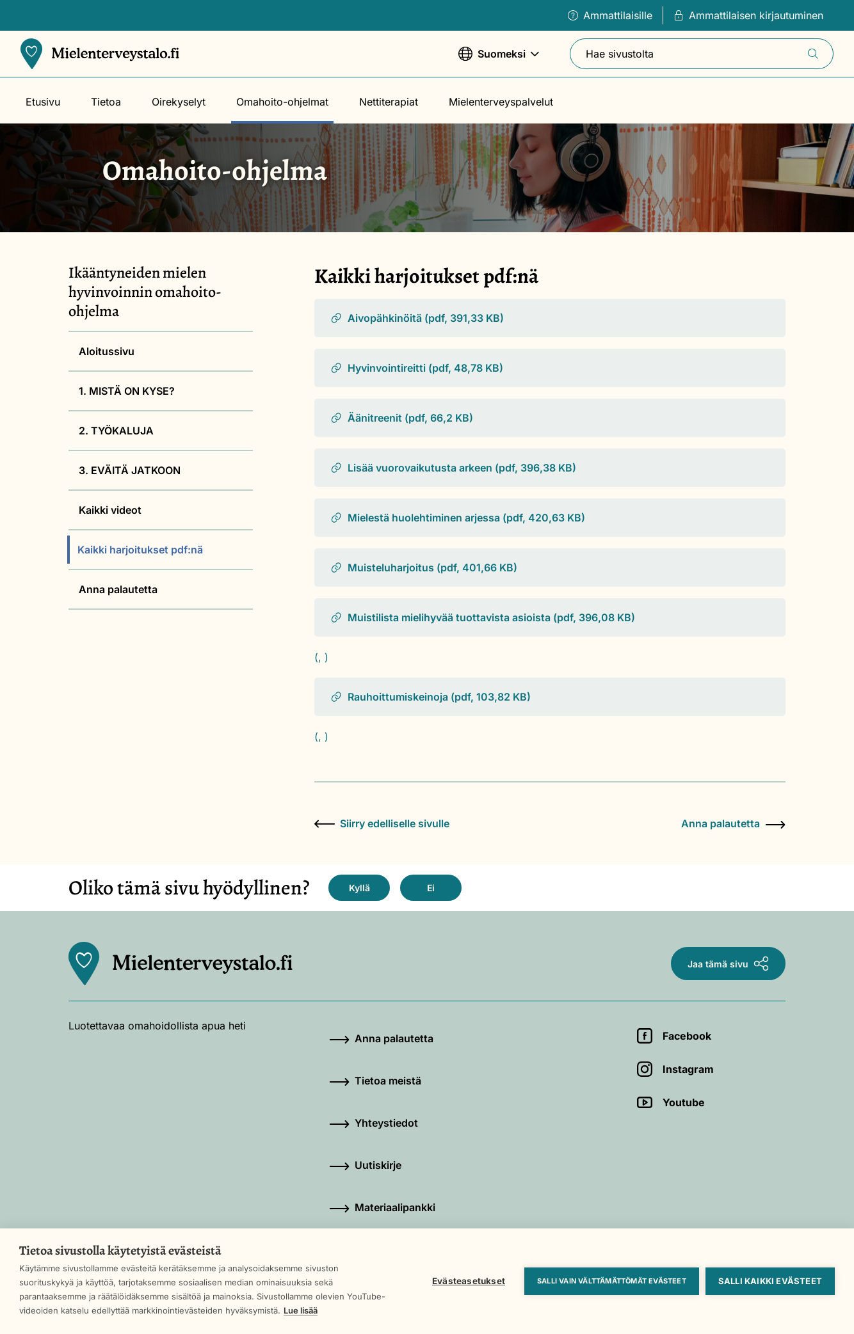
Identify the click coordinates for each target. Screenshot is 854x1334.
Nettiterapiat (388, 101)
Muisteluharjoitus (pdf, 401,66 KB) (423, 567)
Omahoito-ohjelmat (282, 101)
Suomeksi (498, 60)
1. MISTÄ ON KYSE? (127, 391)
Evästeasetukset (468, 1281)
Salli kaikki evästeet (770, 1281)
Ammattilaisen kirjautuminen (748, 15)
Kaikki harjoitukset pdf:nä (140, 549)
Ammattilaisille (610, 15)
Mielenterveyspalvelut (501, 101)
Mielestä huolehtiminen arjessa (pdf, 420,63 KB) (457, 517)
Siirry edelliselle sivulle (381, 823)
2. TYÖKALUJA (116, 430)
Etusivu (43, 101)
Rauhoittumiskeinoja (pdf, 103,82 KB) (430, 696)
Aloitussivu (106, 351)
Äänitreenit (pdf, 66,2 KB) (401, 417)
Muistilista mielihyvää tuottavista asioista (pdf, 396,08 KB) (482, 617)
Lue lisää (301, 1310)
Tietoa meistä (375, 1080)
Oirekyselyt (178, 101)
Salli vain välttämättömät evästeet (611, 1280)
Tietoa (106, 101)
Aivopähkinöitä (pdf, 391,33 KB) (417, 318)
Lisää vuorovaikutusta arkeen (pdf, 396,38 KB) (453, 467)
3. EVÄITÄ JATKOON (130, 470)
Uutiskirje (365, 1165)
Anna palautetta (118, 589)
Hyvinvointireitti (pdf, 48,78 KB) (416, 367)
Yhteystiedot (373, 1123)
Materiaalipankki (382, 1207)
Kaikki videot (110, 510)
